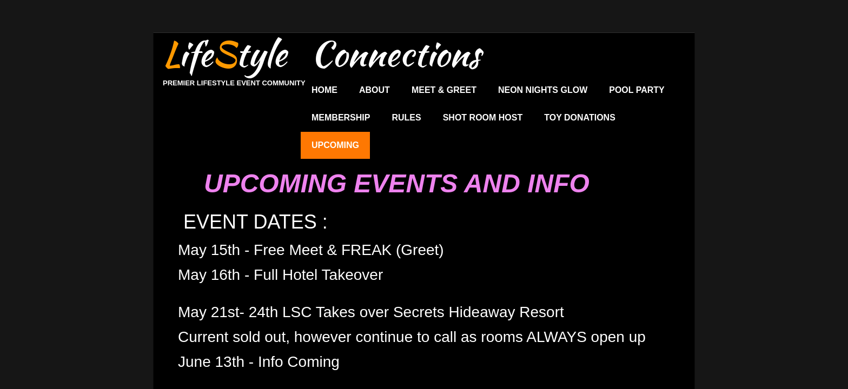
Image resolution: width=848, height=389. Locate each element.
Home (324, 90)
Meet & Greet (444, 90)
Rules (406, 117)
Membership (341, 117)
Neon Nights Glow (542, 90)
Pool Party (637, 90)
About (374, 90)
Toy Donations (579, 117)
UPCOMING (335, 145)
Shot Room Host (483, 117)
